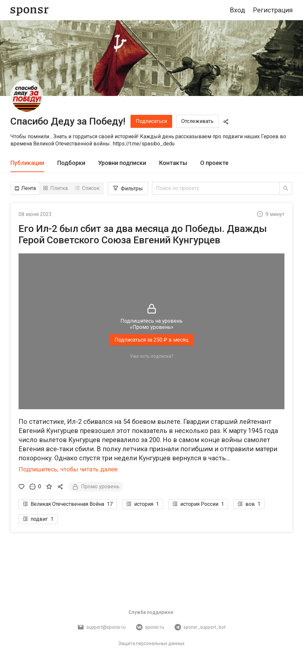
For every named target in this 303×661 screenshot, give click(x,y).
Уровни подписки (122, 162)
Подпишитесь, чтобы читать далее (68, 469)
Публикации (27, 162)
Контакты (173, 162)
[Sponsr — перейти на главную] (29, 10)
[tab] (27, 163)
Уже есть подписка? (151, 356)
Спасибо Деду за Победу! (67, 121)
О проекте (214, 162)
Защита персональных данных (151, 643)
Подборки (71, 162)
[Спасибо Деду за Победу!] (26, 96)
